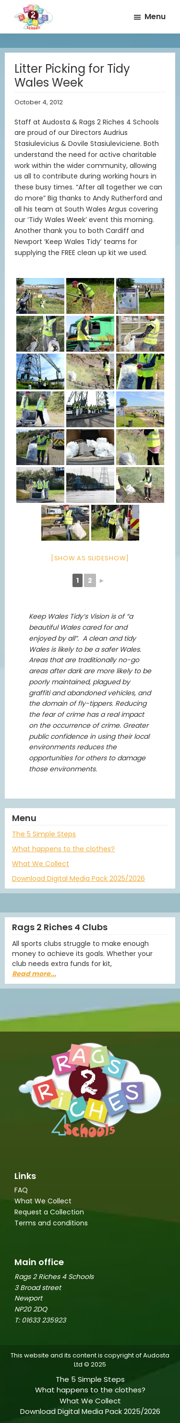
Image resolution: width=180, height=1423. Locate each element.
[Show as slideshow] (90, 558)
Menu (155, 16)
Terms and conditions (51, 1223)
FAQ (21, 1190)
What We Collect (40, 863)
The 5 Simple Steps (44, 834)
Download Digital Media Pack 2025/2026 (78, 878)
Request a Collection (49, 1212)
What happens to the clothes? (63, 849)
